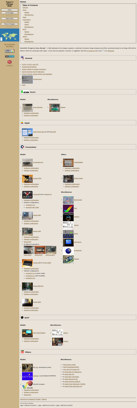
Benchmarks (78, 200)
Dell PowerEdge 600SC (71, 367)
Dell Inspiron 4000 (69, 364)
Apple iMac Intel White (72, 377)
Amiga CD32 (37, 178)
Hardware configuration (31, 113)
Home (9, 10)
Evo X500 (48, 262)
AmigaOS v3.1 (30, 205)
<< (7, 65)
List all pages (10, 13)
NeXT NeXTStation (39, 333)
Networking (27, 242)
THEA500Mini (78, 162)
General (25, 7)
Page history (9, 18)
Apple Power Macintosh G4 (73, 386)
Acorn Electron (37, 107)
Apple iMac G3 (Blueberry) (73, 372)
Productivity (77, 250)
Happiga (36, 375)
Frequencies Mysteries (29, 67)
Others (27, 24)
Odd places (77, 242)
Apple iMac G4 (69, 374)
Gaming (76, 216)
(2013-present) (50, 255)
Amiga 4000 (37, 302)
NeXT (24, 29)
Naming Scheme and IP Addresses (33, 72)
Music (76, 233)
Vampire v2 (47, 194)
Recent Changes (9, 24)
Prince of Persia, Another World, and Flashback (37, 74)
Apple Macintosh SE (71, 379)
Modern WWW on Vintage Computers (34, 69)
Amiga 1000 (37, 215)
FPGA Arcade (78, 178)
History (76, 225)
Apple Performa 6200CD (72, 381)
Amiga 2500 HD (38, 286)
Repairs (62, 107)
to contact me (91, 51)
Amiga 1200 (37, 231)
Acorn (24, 10)
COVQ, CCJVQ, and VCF (30, 64)
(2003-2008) (28, 255)
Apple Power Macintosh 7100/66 (75, 384)
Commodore (27, 20)
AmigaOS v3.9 (30, 278)
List (10, 65)
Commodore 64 (38, 162)
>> (12, 65)
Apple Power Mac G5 (39, 132)
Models (27, 12)
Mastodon (111, 51)
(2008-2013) (38, 255)
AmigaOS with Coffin (32, 207)
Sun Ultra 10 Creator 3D (71, 369)
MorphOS (53, 132)
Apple (24, 17)
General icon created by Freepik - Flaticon (33, 399)
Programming (37, 79)
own (36, 367)
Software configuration (31, 115)
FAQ (75, 208)
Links (23, 85)
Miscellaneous (29, 15)
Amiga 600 (36, 194)
